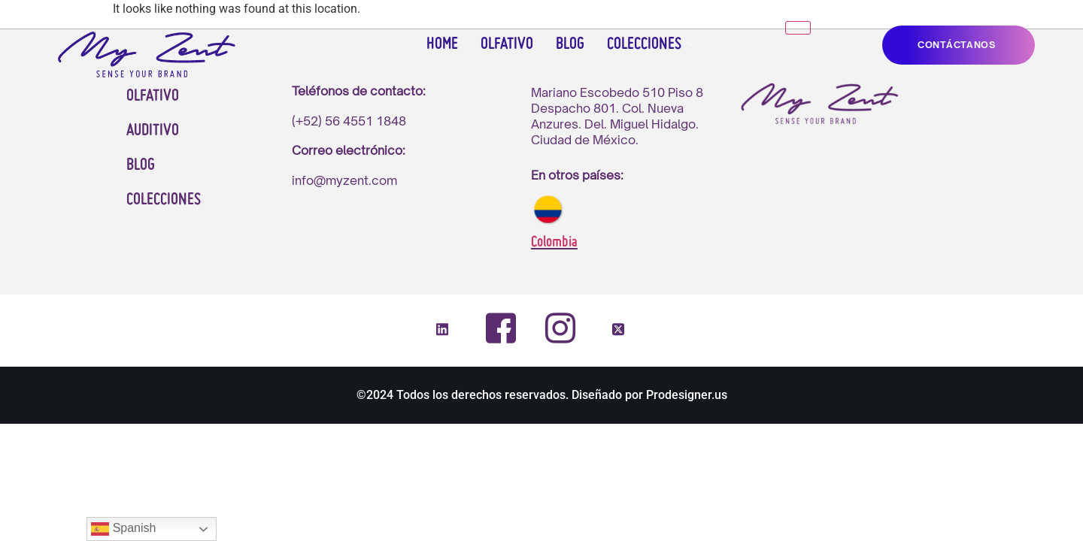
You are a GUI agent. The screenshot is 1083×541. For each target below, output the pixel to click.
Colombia (554, 242)
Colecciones (650, 45)
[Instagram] (560, 328)
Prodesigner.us (686, 395)
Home (442, 45)
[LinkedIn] (442, 330)
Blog (570, 45)
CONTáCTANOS (957, 44)
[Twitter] (618, 330)
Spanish (123, 529)
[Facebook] (501, 328)
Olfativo (507, 45)
